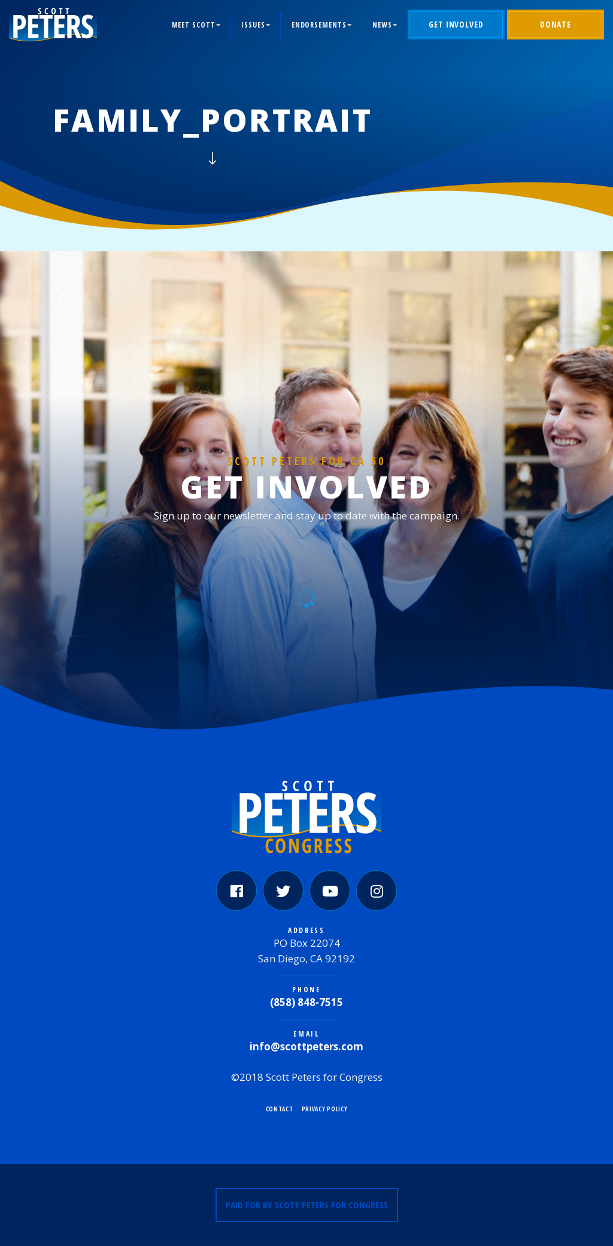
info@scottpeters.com (306, 1046)
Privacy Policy (325, 1109)
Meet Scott (194, 25)
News (382, 25)
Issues (253, 25)
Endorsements (319, 25)
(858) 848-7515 (306, 1002)
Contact (279, 1109)
